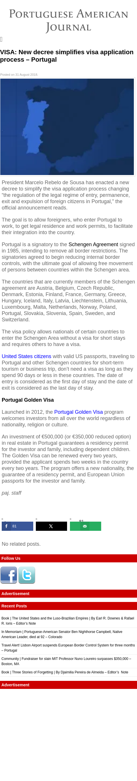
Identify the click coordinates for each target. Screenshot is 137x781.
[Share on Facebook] (17, 526)
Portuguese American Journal (68, 20)
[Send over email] (85, 526)
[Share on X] (51, 526)
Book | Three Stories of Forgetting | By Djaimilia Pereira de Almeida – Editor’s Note (64, 672)
